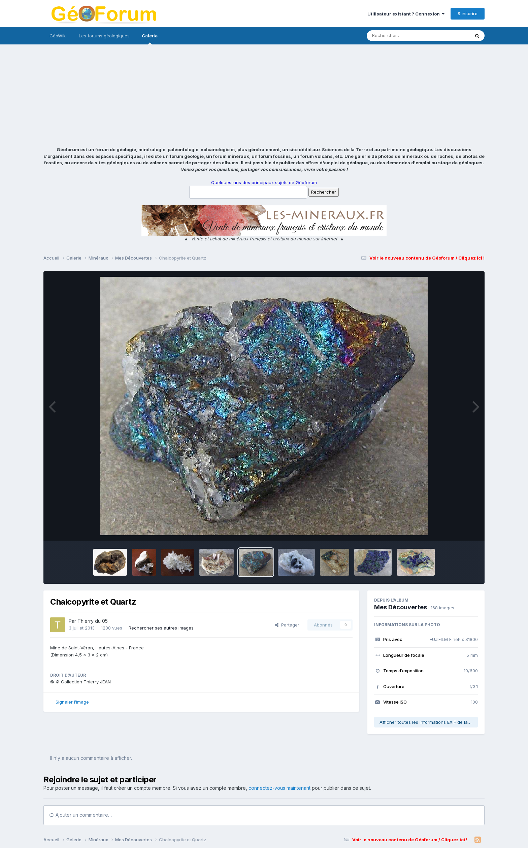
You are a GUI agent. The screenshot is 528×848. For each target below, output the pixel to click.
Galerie (150, 38)
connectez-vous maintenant (279, 788)
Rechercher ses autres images (161, 628)
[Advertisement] (264, 96)
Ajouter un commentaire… (81, 815)
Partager (287, 624)
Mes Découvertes (400, 607)
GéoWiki (58, 35)
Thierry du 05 (92, 621)
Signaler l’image (72, 702)
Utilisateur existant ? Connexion (405, 13)
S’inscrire (467, 13)
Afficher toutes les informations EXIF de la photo (429, 722)
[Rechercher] (399, 35)
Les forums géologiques (104, 35)
